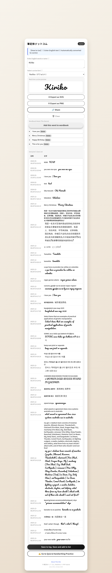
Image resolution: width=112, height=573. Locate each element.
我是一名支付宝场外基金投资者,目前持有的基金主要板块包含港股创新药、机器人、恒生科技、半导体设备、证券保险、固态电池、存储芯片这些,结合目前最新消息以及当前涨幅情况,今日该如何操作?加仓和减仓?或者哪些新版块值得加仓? (62, 216)
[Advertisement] (56, 19)
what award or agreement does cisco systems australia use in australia (61, 410)
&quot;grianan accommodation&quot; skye (60, 500)
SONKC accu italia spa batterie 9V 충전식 (59, 333)
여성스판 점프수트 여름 (52, 353)
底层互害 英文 (49, 396)
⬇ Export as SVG (56, 97)
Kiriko (56, 64)
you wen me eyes (50, 169)
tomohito (47, 261)
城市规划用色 (48, 302)
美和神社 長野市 (49, 389)
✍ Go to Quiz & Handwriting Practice (56, 553)
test (45, 183)
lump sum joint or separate (54, 345)
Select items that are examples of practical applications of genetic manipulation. (60, 317)
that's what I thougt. (51, 524)
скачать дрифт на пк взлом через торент (60, 286)
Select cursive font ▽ (35, 70)
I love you (47, 176)
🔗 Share (56, 110)
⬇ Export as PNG (56, 103)
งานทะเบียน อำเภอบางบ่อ (52, 530)
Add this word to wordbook (55, 125)
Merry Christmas (50, 205)
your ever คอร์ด (49, 539)
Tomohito (47, 254)
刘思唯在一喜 (48, 517)
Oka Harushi (48, 191)
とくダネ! (47, 247)
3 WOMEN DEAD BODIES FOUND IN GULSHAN (60, 376)
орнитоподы (49, 403)
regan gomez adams (51, 280)
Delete (43, 131)
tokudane (47, 198)
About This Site (56, 562)
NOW (46, 162)
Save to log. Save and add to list (56, 547)
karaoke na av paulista (52, 510)
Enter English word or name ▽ (38, 58)
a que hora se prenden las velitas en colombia (61, 267)
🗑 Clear (56, 116)
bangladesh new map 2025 (54, 308)
